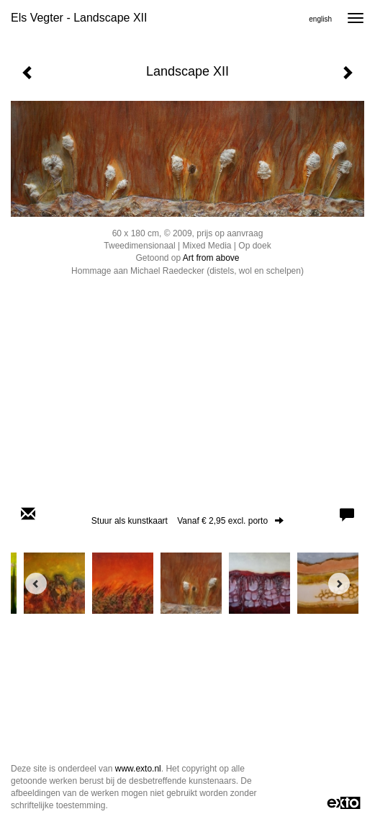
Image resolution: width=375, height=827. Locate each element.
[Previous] (36, 583)
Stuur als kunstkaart (187, 521)
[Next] (339, 583)
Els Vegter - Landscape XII (79, 18)
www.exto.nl (138, 769)
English (320, 19)
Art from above (211, 258)
